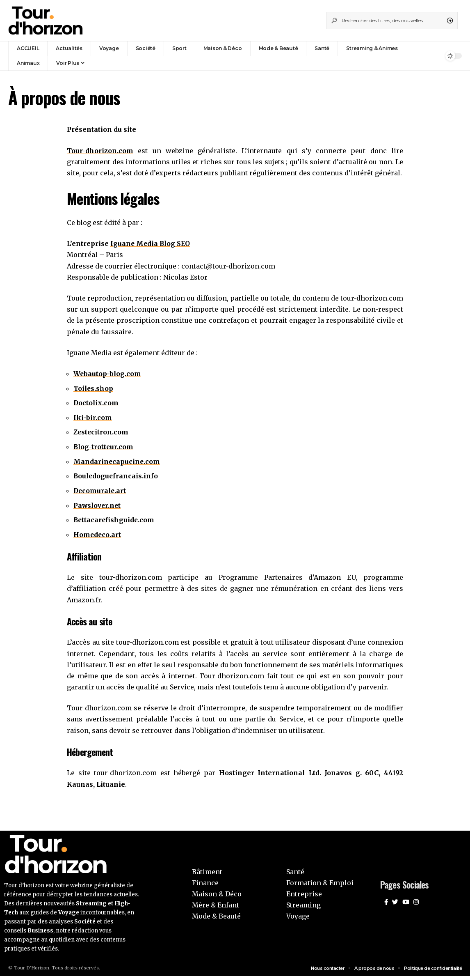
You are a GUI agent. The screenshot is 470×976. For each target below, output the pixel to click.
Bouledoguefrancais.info (116, 474)
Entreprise (304, 891)
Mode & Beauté (216, 913)
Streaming (303, 902)
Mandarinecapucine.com (117, 460)
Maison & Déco (217, 891)
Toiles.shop (93, 388)
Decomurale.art (100, 489)
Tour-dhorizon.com (100, 151)
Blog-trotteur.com (104, 445)
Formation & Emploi (320, 880)
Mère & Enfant (215, 902)
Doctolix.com (96, 402)
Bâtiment (207, 869)
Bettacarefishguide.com (114, 518)
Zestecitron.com (101, 431)
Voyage (298, 913)
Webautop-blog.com (107, 373)
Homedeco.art (97, 532)
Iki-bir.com (92, 417)
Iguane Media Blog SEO (151, 243)
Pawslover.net (98, 503)
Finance (205, 880)
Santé (295, 869)
